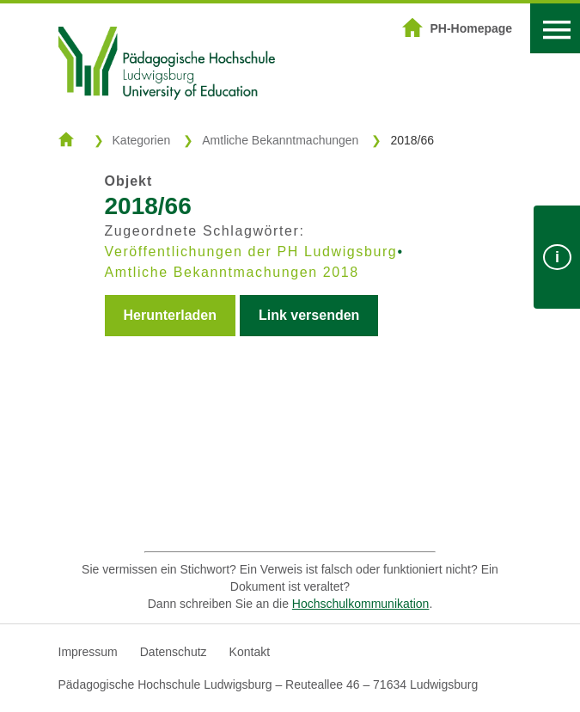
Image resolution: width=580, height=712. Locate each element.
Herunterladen (170, 315)
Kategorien (142, 140)
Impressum (88, 652)
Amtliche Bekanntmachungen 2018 (232, 272)
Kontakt (249, 652)
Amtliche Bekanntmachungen (280, 140)
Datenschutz (173, 652)
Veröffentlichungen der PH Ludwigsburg (251, 251)
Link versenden (309, 315)
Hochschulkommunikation (361, 604)
